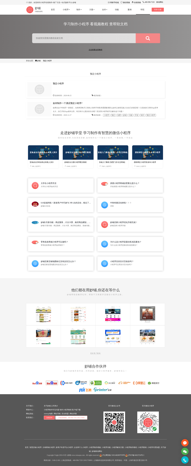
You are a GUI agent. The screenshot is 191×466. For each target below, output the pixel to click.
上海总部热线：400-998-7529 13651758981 (71, 417)
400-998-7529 (149, 2)
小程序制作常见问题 (51, 410)
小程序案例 (142, 447)
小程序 (106, 115)
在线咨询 (49, 417)
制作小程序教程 (66, 410)
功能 (130, 115)
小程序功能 (106, 447)
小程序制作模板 (95, 447)
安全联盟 (65, 414)
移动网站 (159, 2)
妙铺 (38, 8)
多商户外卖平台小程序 (64, 447)
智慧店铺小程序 (36, 447)
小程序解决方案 (118, 447)
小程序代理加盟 (154, 447)
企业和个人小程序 (81, 447)
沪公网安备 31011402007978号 (112, 455)
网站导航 (57, 414)
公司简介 (54, 406)
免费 (119, 115)
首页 (26, 447)
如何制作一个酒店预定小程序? (67, 103)
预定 (113, 115)
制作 (142, 115)
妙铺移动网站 (97, 451)
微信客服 (126, 2)
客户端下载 (76, 410)
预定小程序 (47, 61)
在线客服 (137, 2)
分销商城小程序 (49, 447)
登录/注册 (157, 10)
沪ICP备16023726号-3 (134, 455)
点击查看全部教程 (95, 50)
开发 (136, 115)
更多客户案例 (95, 353)
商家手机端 (114, 2)
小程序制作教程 (131, 447)
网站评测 (73, 414)
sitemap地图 (48, 414)
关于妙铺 (47, 406)
